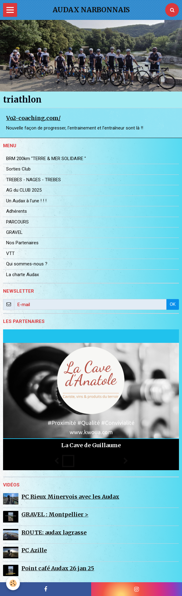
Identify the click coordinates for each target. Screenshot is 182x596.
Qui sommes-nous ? (26, 264)
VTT (10, 253)
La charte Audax (22, 274)
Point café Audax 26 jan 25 (57, 568)
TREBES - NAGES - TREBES (33, 179)
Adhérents (16, 211)
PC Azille (34, 550)
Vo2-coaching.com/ (33, 118)
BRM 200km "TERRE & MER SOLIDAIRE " (46, 158)
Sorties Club (18, 169)
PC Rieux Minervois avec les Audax (70, 496)
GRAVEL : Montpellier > (54, 514)
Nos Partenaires (22, 243)
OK (173, 304)
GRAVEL (14, 232)
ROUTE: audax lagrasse (54, 532)
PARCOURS (17, 222)
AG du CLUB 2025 (24, 190)
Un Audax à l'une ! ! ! (26, 201)
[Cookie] (13, 583)
